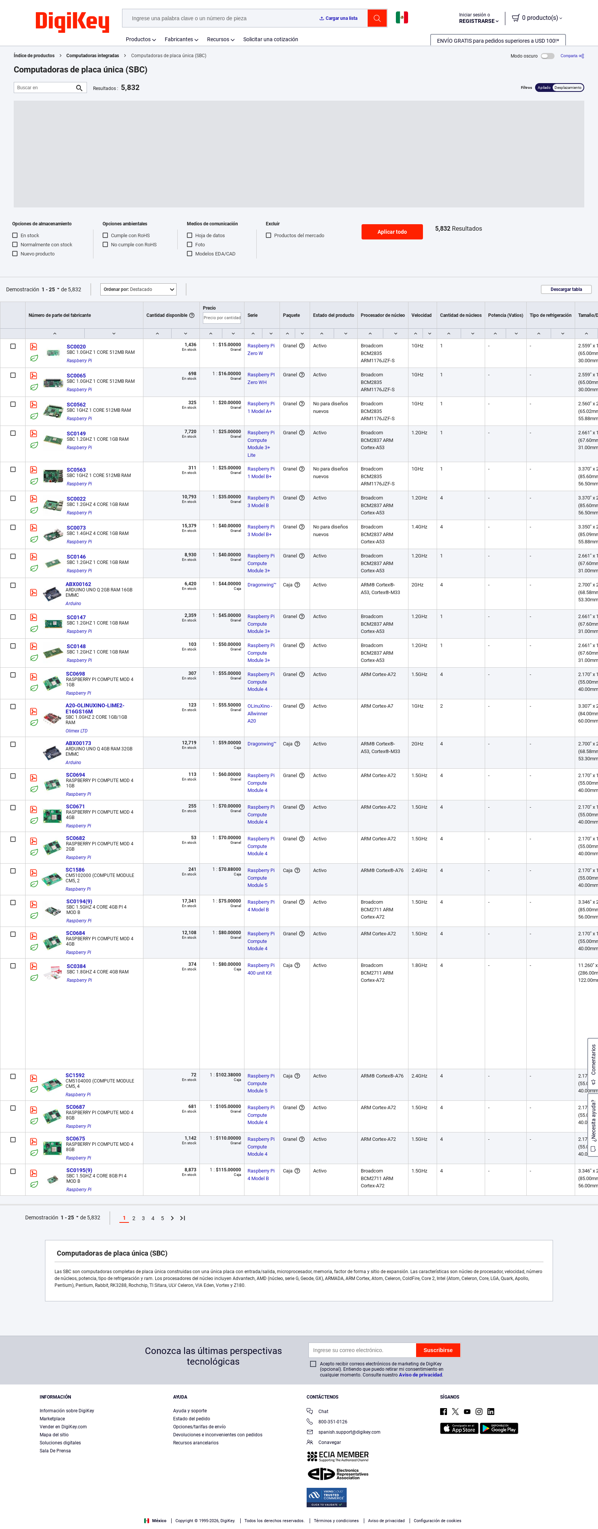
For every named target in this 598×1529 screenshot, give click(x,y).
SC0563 (76, 470)
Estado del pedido (191, 1418)
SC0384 (76, 966)
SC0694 (75, 775)
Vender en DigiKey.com (63, 1426)
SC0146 (76, 557)
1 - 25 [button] (48, 289)
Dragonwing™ (262, 585)
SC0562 (76, 405)
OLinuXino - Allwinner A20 (260, 713)
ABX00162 (78, 584)
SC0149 (76, 433)
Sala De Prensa (55, 1451)
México (155, 1520)
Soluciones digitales (60, 1442)
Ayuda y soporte (190, 1410)
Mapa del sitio (54, 1434)
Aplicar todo (392, 232)
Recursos (218, 39)
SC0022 (76, 499)
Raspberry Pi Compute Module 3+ (262, 563)
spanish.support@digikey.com (344, 1432)
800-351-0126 (327, 1422)
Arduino (73, 603)
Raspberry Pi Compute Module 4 (262, 681)
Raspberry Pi (79, 360)
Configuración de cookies (437, 1520)
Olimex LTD (77, 731)
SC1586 (75, 870)
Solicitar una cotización (270, 39)
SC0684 (75, 933)
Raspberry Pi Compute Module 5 (262, 877)
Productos (138, 39)
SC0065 (76, 376)
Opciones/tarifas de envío (199, 1426)
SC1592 (75, 1075)
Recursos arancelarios (196, 1442)
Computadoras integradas (92, 55)
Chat (317, 1412)
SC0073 (76, 528)
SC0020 (76, 347)
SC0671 (75, 806)
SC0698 (75, 674)
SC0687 (75, 1107)
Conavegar (324, 1443)
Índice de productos (34, 55)
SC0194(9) (79, 901)
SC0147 (76, 617)
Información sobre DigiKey (67, 1410)
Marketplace (52, 1418)
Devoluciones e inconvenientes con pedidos (217, 1434)
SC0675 (75, 1139)
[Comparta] (572, 56)
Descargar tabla (566, 289)
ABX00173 (78, 743)
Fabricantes (179, 39)
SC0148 (76, 646)
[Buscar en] (44, 87)
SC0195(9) (79, 1170)
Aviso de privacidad (420, 1375)
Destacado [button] (128, 289)
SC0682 (75, 838)
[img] (72, 23)
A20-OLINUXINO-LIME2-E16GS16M (95, 708)
